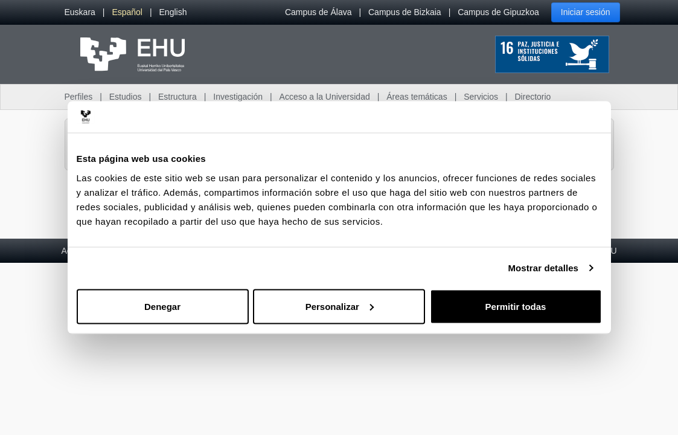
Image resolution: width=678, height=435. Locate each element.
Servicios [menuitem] (481, 97)
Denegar (162, 306)
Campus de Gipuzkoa (498, 12)
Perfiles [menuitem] (79, 97)
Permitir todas (515, 306)
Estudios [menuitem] (125, 97)
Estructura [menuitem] (177, 97)
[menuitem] (80, 12)
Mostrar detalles (543, 268)
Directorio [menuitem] (533, 97)
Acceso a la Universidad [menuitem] (325, 97)
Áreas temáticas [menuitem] (416, 97)
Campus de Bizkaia (404, 12)
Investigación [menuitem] (238, 97)
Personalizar (339, 306)
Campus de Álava (318, 12)
